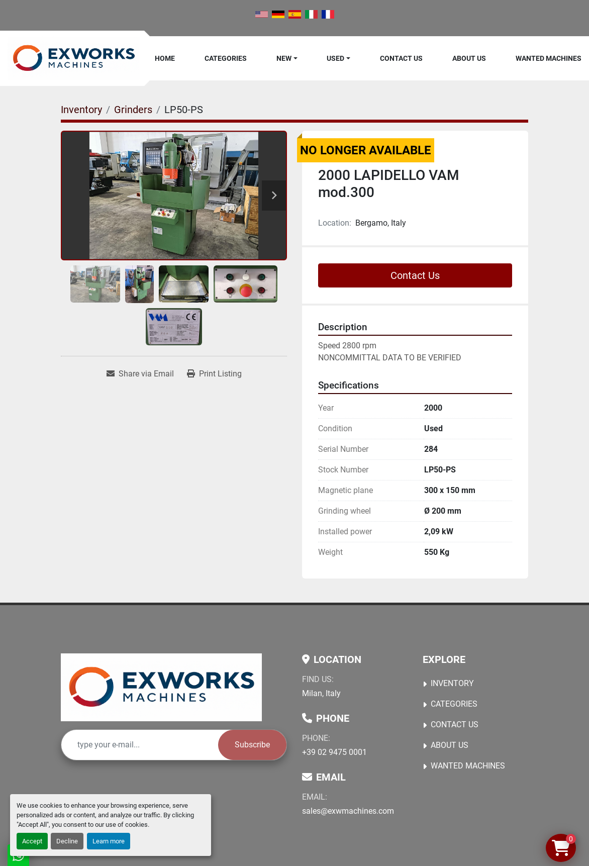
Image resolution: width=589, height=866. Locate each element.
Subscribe (252, 744)
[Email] (139, 745)
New (283, 58)
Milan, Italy (321, 693)
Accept (32, 841)
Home (165, 58)
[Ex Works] (161, 687)
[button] (287, 58)
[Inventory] (81, 110)
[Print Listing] (214, 373)
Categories (226, 58)
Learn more (108, 841)
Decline (67, 841)
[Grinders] (133, 110)
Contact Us (401, 58)
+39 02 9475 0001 (334, 752)
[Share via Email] (140, 373)
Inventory (452, 683)
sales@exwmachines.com (348, 811)
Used (335, 58)
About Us (469, 58)
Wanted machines (548, 58)
